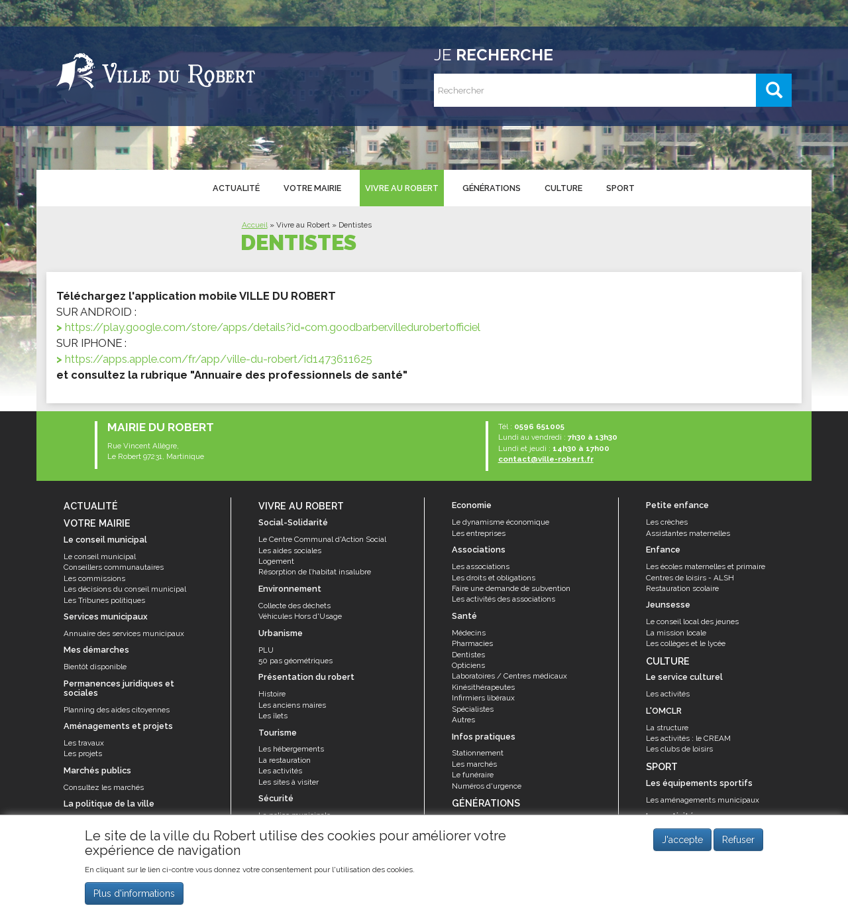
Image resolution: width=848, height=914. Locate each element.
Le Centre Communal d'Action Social (322, 539)
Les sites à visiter (288, 782)
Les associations (480, 566)
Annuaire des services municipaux (124, 633)
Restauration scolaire (682, 588)
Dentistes (468, 654)
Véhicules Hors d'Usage (300, 616)
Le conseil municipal (100, 556)
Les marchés (474, 764)
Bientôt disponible (95, 666)
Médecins (469, 632)
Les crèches (667, 522)
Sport (620, 188)
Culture (563, 188)
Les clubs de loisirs (679, 748)
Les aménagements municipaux (702, 800)
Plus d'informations (134, 893)
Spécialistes (473, 709)
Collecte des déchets (294, 605)
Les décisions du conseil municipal (125, 589)
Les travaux (84, 743)
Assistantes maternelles (688, 533)
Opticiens (468, 665)
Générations (491, 188)
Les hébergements (291, 748)
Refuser (738, 839)
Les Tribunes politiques (104, 600)
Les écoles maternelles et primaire (705, 566)
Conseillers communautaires (114, 567)
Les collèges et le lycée (685, 643)
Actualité (236, 188)
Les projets (83, 753)
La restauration (284, 760)
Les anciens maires (292, 705)
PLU (266, 650)
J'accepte (682, 839)
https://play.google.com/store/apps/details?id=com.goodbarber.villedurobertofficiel (272, 327)
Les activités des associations (503, 599)
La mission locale (676, 632)
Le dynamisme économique (500, 522)
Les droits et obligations (493, 577)
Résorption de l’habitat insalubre (314, 571)
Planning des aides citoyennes (117, 709)
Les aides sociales (289, 550)
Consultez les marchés (104, 787)
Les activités (280, 770)
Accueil (255, 224)
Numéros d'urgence (486, 786)
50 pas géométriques (295, 660)
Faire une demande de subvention (511, 588)
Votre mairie (312, 188)
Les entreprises (478, 533)
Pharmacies (472, 643)
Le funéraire (473, 774)
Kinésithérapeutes (483, 687)
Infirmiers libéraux (483, 697)
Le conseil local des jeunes (692, 621)
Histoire (272, 693)
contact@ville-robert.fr (546, 459)
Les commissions (94, 578)
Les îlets (273, 715)
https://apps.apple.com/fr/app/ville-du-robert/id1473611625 (218, 358)
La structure (667, 727)
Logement (276, 561)
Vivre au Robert (402, 188)
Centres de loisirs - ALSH (690, 577)
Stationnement (478, 752)
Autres (463, 719)
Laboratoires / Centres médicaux (509, 676)
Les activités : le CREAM (688, 738)
